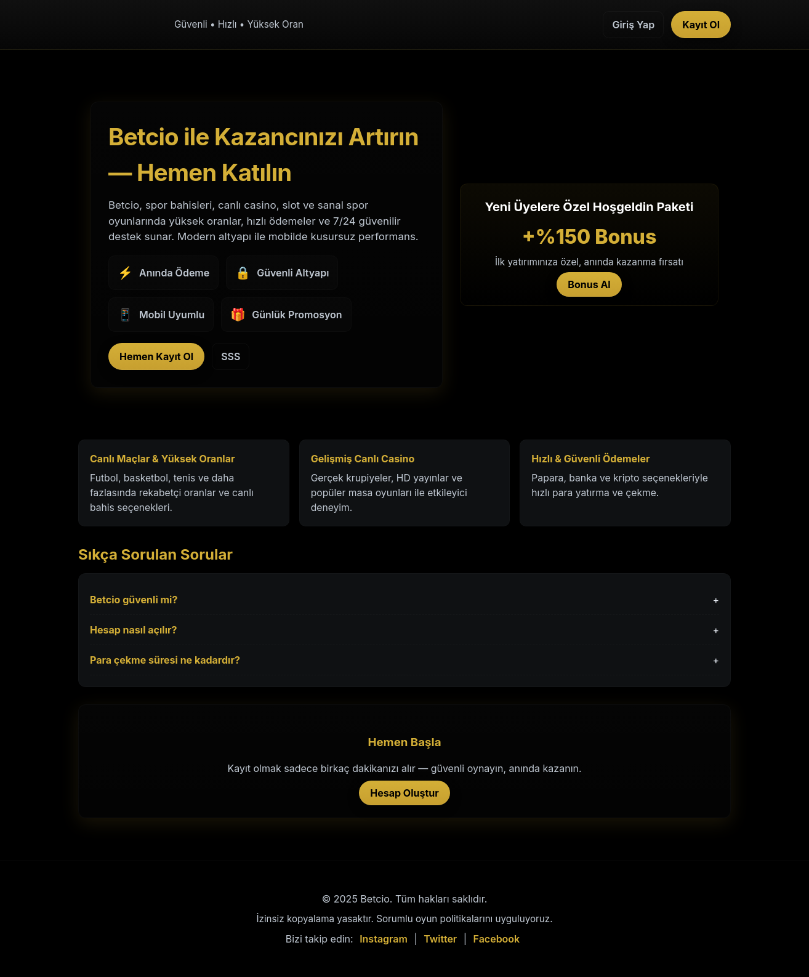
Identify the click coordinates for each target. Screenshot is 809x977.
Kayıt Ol (701, 24)
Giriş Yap (633, 24)
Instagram (384, 939)
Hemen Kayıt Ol (156, 356)
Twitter (440, 939)
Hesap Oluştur (404, 793)
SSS (230, 356)
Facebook (496, 939)
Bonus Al (589, 284)
